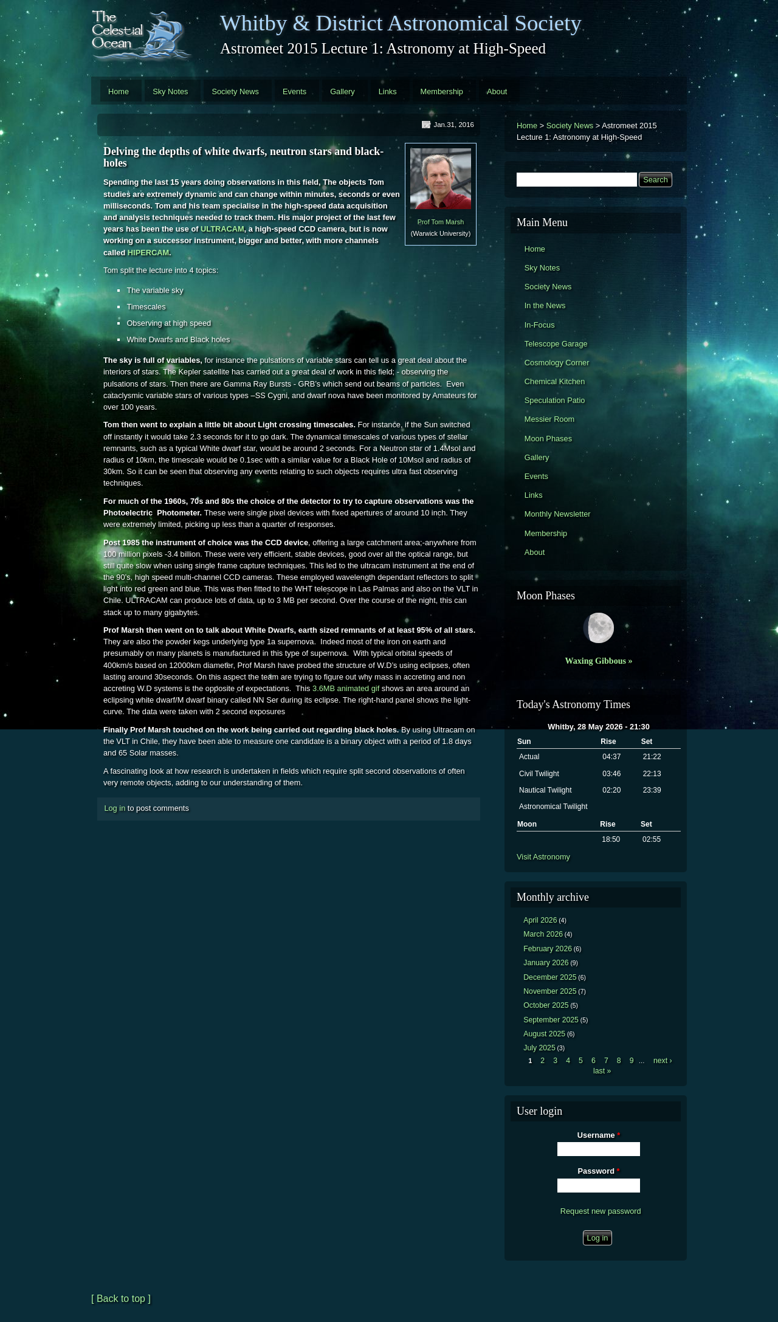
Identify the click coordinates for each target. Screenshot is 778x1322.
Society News (235, 91)
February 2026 (547, 949)
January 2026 (545, 963)
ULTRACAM (222, 228)
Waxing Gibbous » (598, 661)
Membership (442, 91)
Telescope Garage (556, 343)
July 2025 (539, 1048)
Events (294, 91)
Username (598, 1135)
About (497, 91)
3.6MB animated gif (345, 688)
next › (662, 1060)
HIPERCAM (148, 252)
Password (599, 1171)
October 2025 (545, 1005)
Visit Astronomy (543, 856)
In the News (545, 305)
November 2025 (549, 991)
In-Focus (540, 324)
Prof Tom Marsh (441, 221)
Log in (114, 808)
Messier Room (550, 419)
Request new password (600, 1211)
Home (118, 91)
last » (602, 1071)
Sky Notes (170, 91)
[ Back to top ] (121, 1298)
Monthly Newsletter (558, 513)
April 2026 (540, 920)
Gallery (342, 91)
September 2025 (551, 1020)
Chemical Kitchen (555, 381)
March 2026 (543, 934)
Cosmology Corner (557, 362)
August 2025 (544, 1034)
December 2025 (549, 977)
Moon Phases (548, 438)
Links (388, 91)
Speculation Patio (555, 400)
